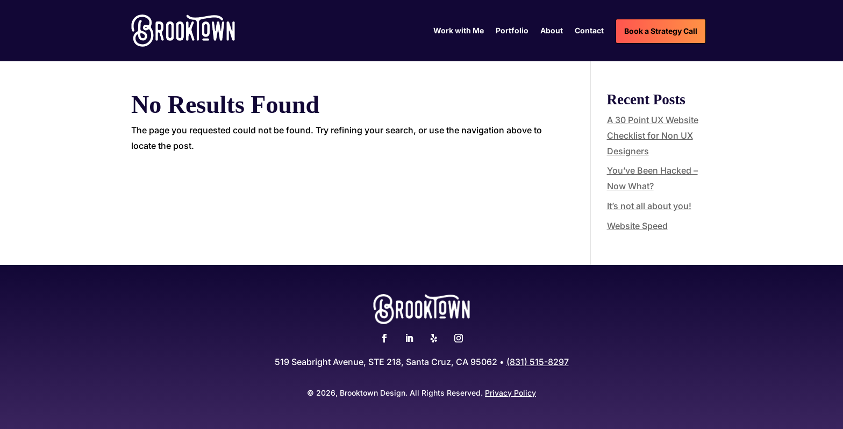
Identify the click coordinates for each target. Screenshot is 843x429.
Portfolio (512, 31)
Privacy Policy (510, 392)
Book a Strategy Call (660, 30)
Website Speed (637, 225)
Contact (589, 31)
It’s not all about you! (649, 206)
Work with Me (458, 31)
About (551, 31)
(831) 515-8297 (537, 361)
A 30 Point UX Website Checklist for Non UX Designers (652, 135)
